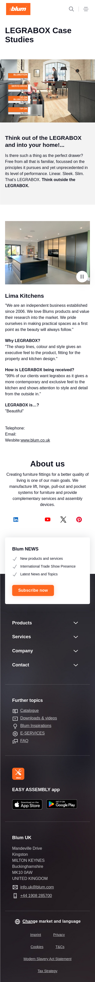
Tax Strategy (48, 971)
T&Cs (59, 947)
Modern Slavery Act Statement (47, 959)
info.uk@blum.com (37, 887)
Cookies (37, 947)
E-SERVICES (32, 733)
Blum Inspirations (35, 725)
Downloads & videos (38, 718)
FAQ (24, 741)
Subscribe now (33, 590)
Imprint (35, 935)
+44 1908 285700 (36, 895)
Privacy (59, 935)
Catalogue (29, 710)
